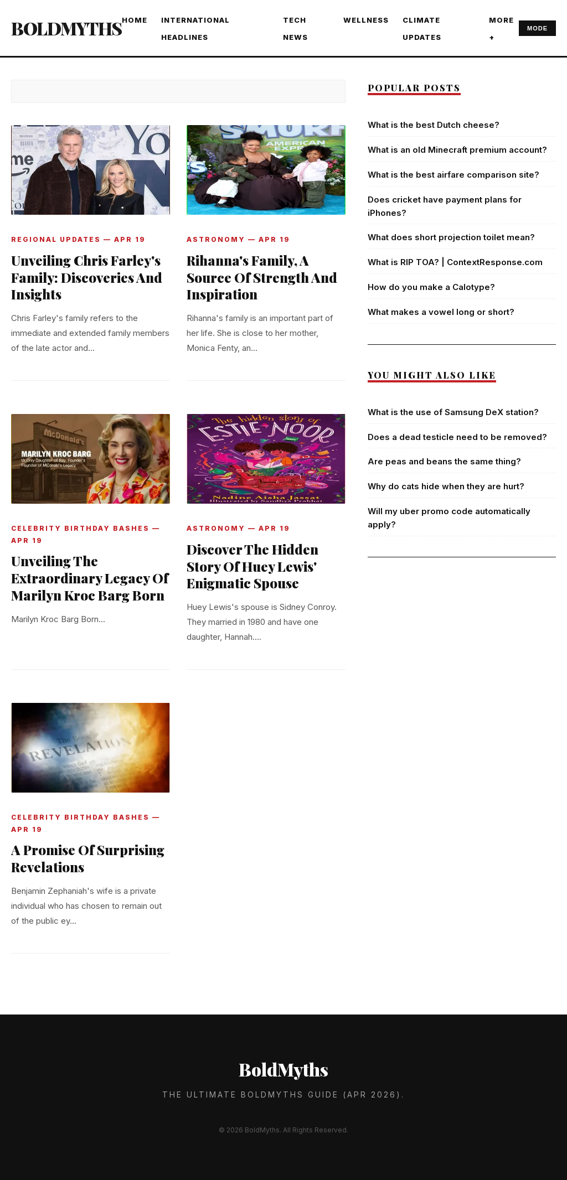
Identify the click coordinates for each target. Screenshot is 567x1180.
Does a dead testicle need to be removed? (457, 437)
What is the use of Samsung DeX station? (453, 412)
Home (134, 19)
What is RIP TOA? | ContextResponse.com (455, 262)
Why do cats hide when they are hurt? (446, 486)
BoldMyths (66, 28)
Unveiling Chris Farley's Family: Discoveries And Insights (86, 277)
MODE (537, 28)
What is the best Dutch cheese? (433, 125)
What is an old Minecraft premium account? (457, 149)
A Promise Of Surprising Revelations (87, 858)
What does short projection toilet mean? (451, 237)
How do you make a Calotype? (431, 287)
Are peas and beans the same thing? (444, 461)
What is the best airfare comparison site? (453, 174)
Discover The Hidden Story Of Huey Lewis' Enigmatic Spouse (252, 566)
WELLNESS (366, 19)
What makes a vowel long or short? (441, 312)
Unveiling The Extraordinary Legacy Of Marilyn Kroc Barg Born (89, 578)
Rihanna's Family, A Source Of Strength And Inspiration (262, 277)
